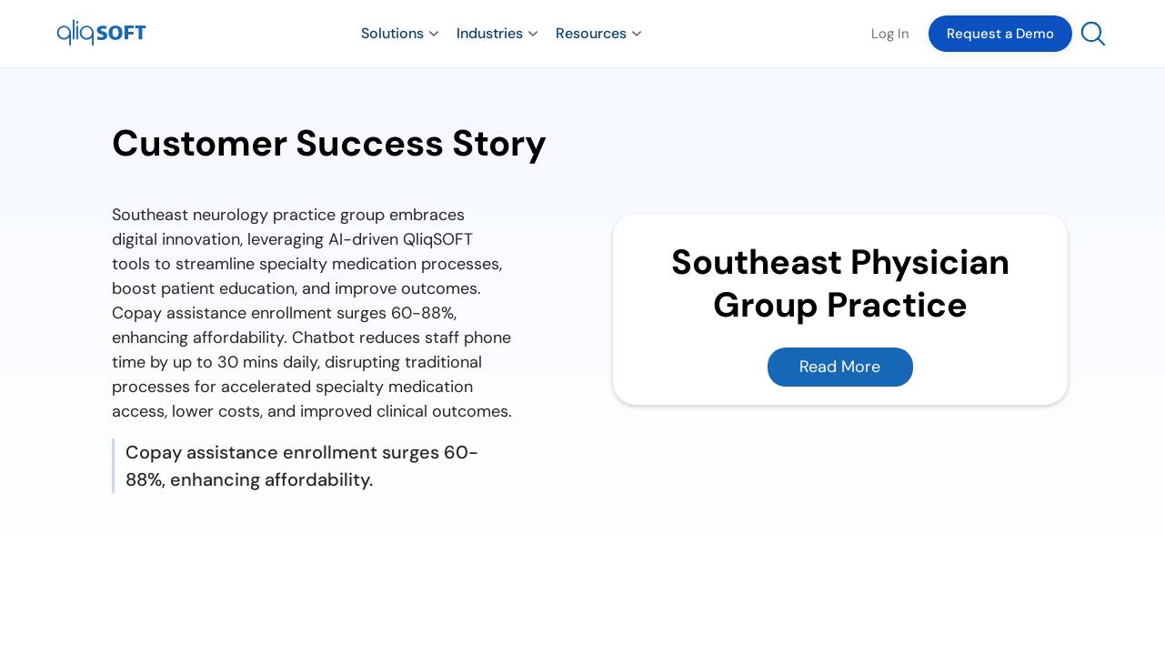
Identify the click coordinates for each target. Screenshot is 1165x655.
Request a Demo (1000, 34)
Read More (839, 367)
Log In (890, 34)
